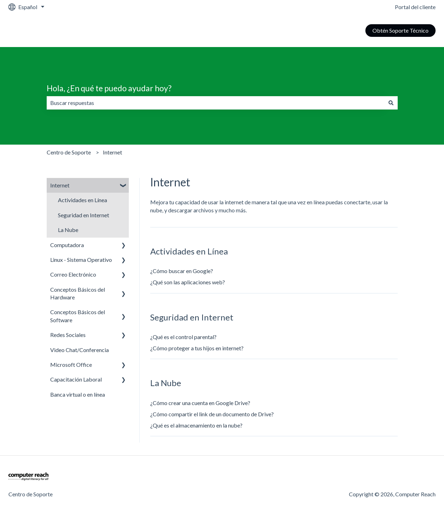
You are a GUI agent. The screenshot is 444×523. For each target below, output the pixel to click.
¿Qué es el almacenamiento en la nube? (196, 425)
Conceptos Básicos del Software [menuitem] (77, 316)
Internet (112, 152)
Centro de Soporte (69, 152)
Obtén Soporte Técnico (400, 30)
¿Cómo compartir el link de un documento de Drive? (212, 414)
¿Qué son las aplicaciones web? (187, 282)
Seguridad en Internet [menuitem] (83, 215)
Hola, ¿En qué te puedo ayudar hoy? (109, 88)
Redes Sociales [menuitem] (68, 334)
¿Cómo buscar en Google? (181, 270)
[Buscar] (391, 103)
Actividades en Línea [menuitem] (82, 200)
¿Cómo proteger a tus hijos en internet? (197, 348)
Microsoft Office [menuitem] (71, 364)
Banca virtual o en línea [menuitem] (77, 394)
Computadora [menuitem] (67, 244)
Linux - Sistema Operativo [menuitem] (81, 259)
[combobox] (215, 103)
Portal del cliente (415, 7)
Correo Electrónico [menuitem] (73, 274)
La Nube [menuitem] (68, 229)
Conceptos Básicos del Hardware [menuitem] (77, 293)
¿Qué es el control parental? (183, 336)
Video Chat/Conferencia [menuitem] (79, 349)
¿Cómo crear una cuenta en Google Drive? (200, 402)
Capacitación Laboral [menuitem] (76, 379)
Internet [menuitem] (59, 185)
